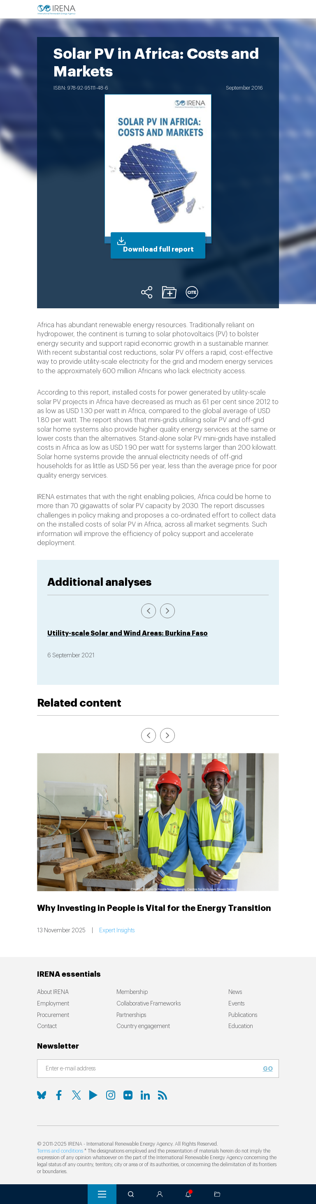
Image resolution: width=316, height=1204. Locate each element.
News (235, 992)
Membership (132, 992)
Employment (53, 1004)
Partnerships (131, 1015)
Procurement (53, 1015)
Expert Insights (117, 931)
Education (240, 1026)
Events (236, 1004)
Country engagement (143, 1026)
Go (268, 1069)
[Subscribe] (153, 1069)
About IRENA (53, 992)
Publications (242, 1015)
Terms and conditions (60, 1151)
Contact (47, 1026)
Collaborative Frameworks (148, 1004)
